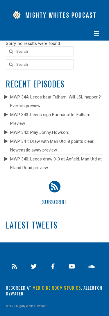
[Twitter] (33, 266)
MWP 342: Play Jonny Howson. (39, 132)
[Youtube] (72, 266)
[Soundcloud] (91, 266)
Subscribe (54, 202)
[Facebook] (53, 266)
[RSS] (14, 266)
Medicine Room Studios (57, 287)
